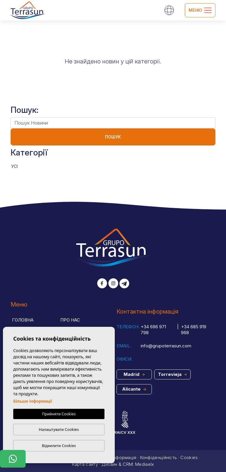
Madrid (134, 374)
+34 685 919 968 (193, 330)
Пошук (113, 136)
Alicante (134, 389)
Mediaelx (144, 464)
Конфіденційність (158, 457)
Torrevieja (172, 374)
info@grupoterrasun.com (166, 346)
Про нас (70, 320)
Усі (14, 166)
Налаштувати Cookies (59, 429)
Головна (23, 320)
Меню (200, 10)
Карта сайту (85, 464)
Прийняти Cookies (59, 413)
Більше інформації (32, 401)
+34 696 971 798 (153, 330)
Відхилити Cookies (59, 445)
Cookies (189, 457)
